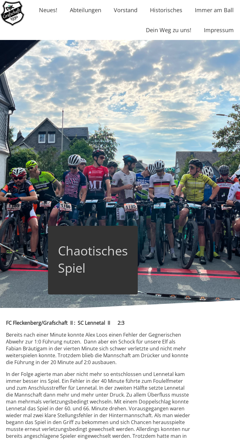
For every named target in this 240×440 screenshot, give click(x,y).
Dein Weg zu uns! (168, 30)
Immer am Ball (214, 10)
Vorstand (125, 10)
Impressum (219, 30)
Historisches (166, 10)
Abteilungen (85, 10)
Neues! (48, 10)
